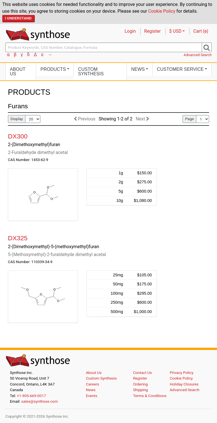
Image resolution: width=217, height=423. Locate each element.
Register (152, 31)
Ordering (140, 384)
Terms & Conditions (150, 395)
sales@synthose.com (39, 401)
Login (130, 31)
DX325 (17, 238)
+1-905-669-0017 (31, 395)
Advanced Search (198, 55)
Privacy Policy (182, 372)
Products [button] (53, 69)
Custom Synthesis (91, 71)
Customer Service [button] (180, 69)
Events (91, 395)
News (91, 389)
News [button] (138, 69)
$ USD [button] (175, 31)
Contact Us (142, 372)
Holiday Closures (184, 384)
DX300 (17, 136)
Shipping (140, 389)
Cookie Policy (161, 11)
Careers (92, 384)
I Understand (18, 18)
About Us (17, 71)
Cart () (200, 31)
